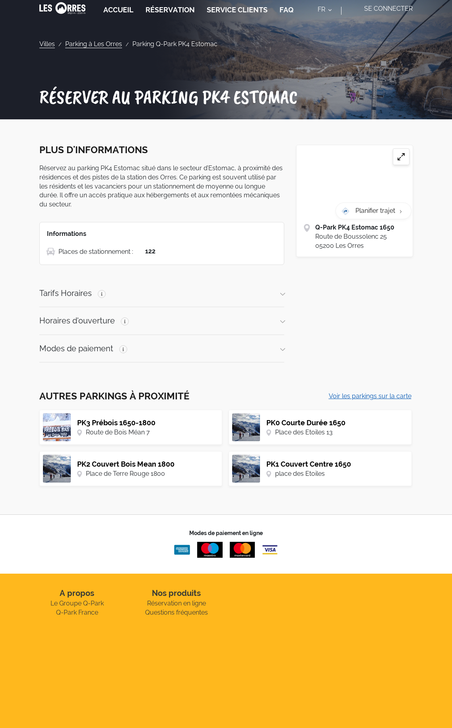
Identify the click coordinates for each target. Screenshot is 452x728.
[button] (162, 294)
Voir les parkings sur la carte (370, 396)
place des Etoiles (300, 473)
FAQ (286, 18)
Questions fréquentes (176, 612)
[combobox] (326, 19)
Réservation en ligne (176, 603)
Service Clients (237, 18)
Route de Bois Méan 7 (118, 432)
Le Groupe (77, 603)
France (77, 612)
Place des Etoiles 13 (304, 432)
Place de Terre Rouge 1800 (125, 473)
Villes (47, 44)
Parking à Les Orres (93, 44)
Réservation (170, 18)
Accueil (118, 18)
